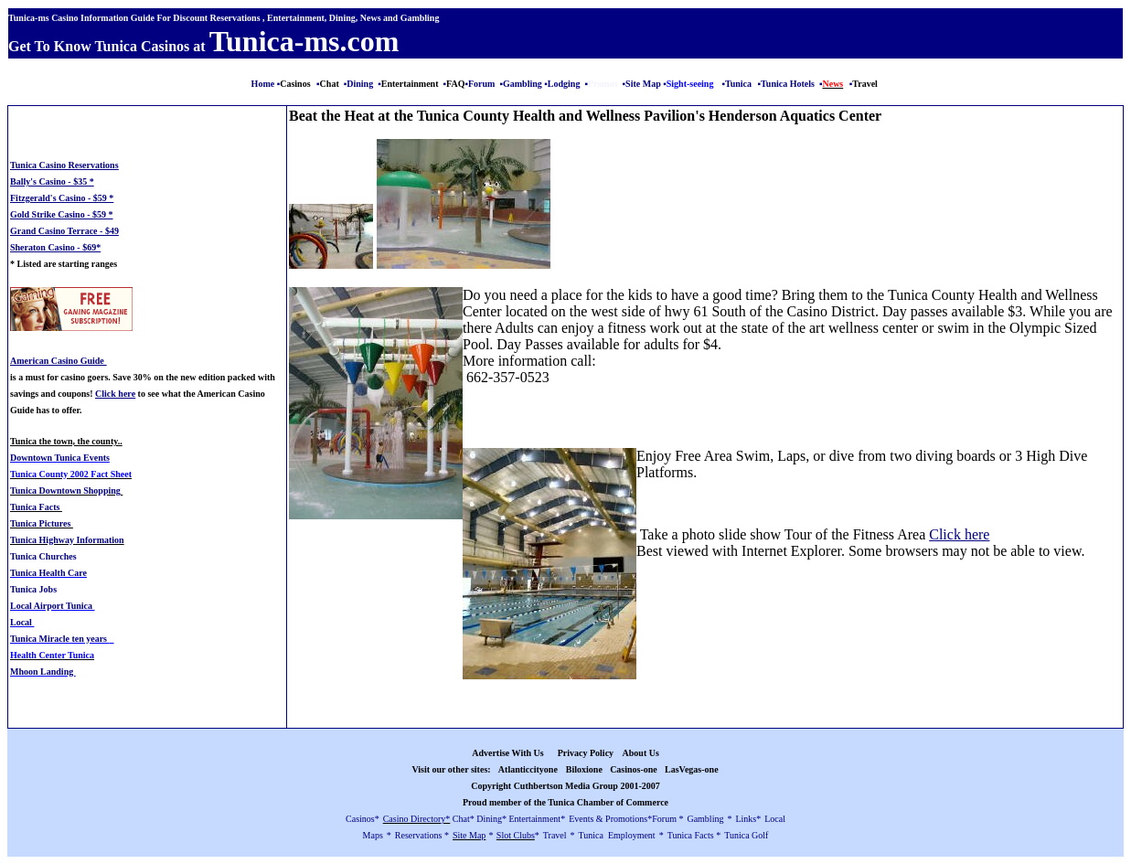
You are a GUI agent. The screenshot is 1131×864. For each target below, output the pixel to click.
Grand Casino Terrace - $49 (64, 231)
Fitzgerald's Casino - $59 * (61, 198)
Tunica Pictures (41, 523)
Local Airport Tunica (52, 606)
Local (22, 622)
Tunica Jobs (33, 589)
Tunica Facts (36, 507)
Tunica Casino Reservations (64, 165)
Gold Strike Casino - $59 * (61, 214)
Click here (959, 534)
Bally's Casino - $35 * (52, 181)
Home (263, 84)
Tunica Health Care (48, 573)
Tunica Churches (43, 556)
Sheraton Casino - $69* (55, 247)
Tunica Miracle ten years (60, 639)
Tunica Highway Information (67, 540)
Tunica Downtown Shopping (65, 490)
